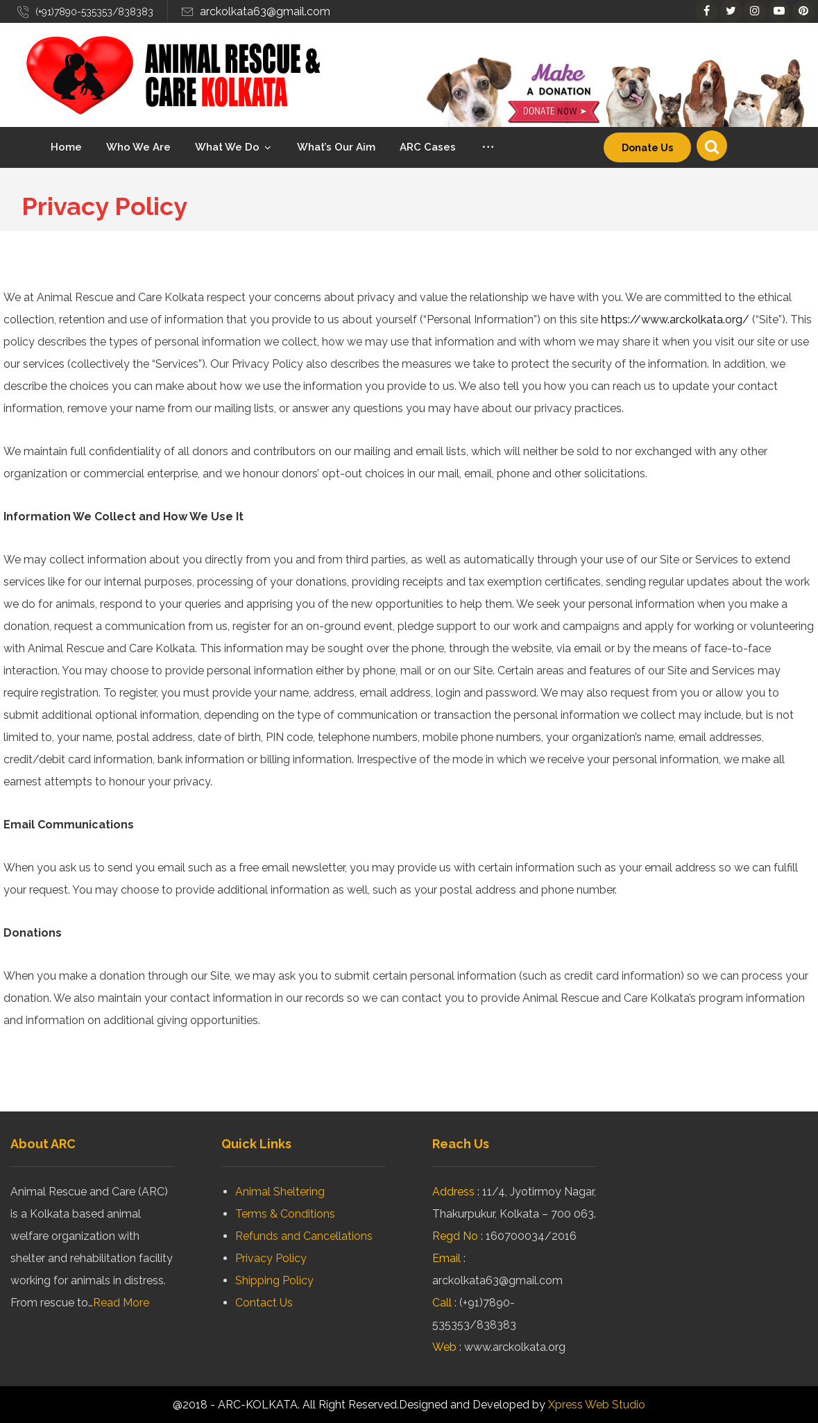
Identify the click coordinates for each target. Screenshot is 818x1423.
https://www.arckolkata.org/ (675, 319)
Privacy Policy (271, 1258)
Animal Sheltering (280, 1191)
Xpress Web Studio (596, 1404)
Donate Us (647, 147)
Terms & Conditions (285, 1213)
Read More (121, 1302)
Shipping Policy (274, 1280)
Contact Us (264, 1302)
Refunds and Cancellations (304, 1236)
